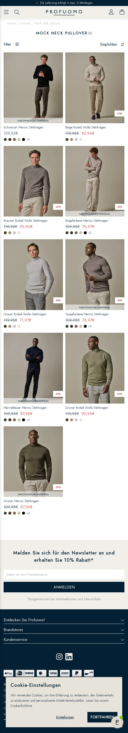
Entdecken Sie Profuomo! (64, 620)
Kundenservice (64, 639)
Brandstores (64, 630)
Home (11, 23)
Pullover (24, 23)
